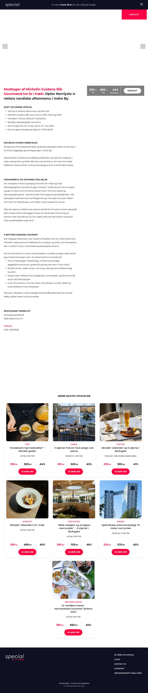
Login (117, 659)
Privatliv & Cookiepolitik (80, 683)
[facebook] (6, 664)
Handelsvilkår (64, 683)
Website (8, 326)
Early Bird (66, 5)
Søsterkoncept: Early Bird (128, 673)
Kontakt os (120, 664)
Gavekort (119, 668)
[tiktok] (21, 664)
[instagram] (13, 664)
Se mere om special (124, 655)
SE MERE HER (27, 471)
